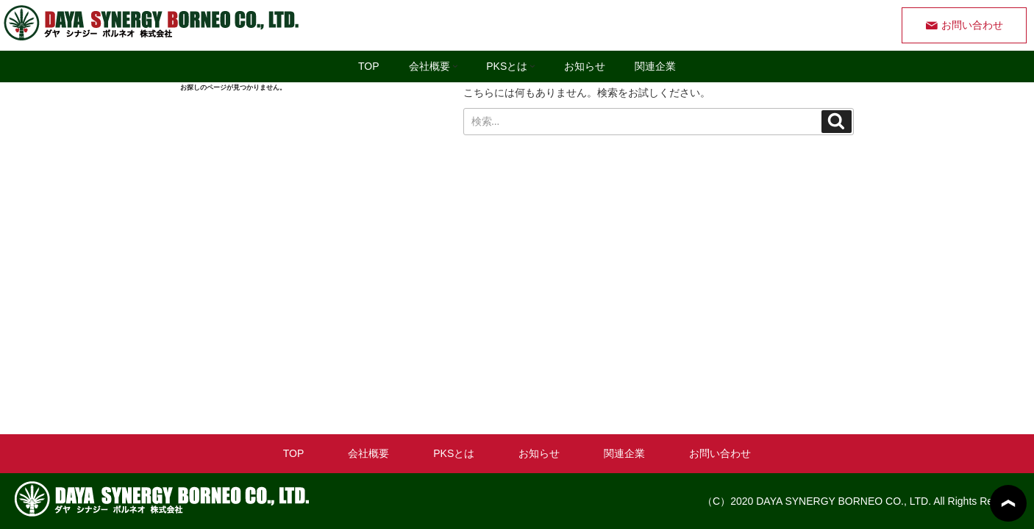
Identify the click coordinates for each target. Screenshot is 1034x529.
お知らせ (584, 66)
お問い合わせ (972, 25)
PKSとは (513, 66)
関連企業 (655, 66)
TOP (368, 66)
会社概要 (436, 66)
